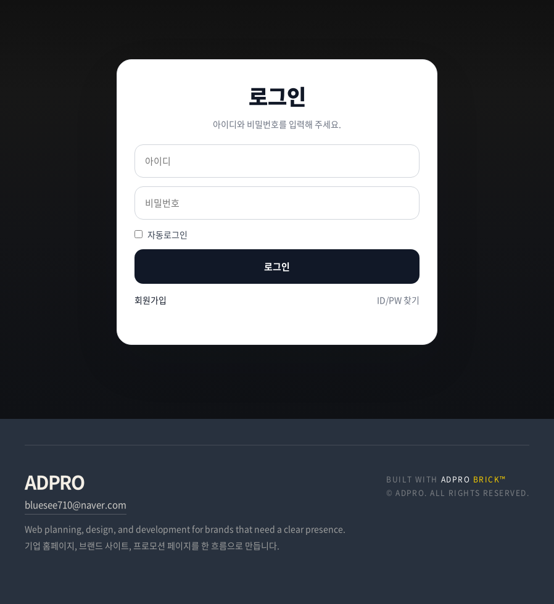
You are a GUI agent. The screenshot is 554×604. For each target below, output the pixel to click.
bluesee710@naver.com (75, 504)
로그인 (277, 266)
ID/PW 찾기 (398, 300)
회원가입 (150, 300)
